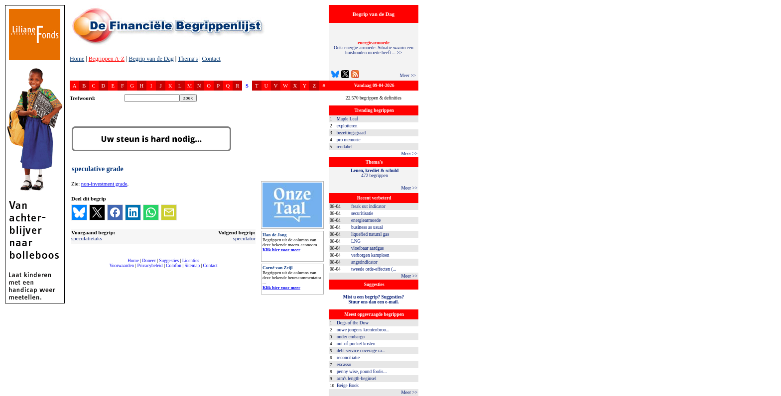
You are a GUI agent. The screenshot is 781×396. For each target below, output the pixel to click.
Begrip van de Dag (151, 58)
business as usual (367, 227)
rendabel (345, 146)
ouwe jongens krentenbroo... (363, 329)
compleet (75, 269)
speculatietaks (86, 238)
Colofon (173, 265)
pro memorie (349, 139)
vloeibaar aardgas (367, 248)
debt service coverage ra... (361, 350)
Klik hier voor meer (281, 249)
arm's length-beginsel (357, 378)
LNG (356, 241)
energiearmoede (366, 220)
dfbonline (771, 393)
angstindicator (364, 262)
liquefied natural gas (370, 234)
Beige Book (348, 385)
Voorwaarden (121, 265)
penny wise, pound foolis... (362, 371)
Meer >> (407, 75)
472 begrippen (374, 173)
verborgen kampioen (370, 255)
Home (77, 58)
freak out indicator (368, 206)
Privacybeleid (150, 265)
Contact (211, 58)
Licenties (190, 260)
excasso (344, 364)
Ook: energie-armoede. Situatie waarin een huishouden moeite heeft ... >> (373, 47)
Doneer (148, 260)
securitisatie (362, 213)
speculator (244, 238)
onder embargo (351, 336)
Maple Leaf (347, 118)
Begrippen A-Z (107, 58)
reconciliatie (348, 357)
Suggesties (169, 260)
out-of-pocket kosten (356, 343)
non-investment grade (104, 184)
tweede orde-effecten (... (373, 269)
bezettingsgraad (351, 132)
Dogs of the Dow (353, 322)
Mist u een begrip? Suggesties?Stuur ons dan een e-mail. (373, 299)
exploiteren (347, 125)
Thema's (188, 58)
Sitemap (192, 265)
